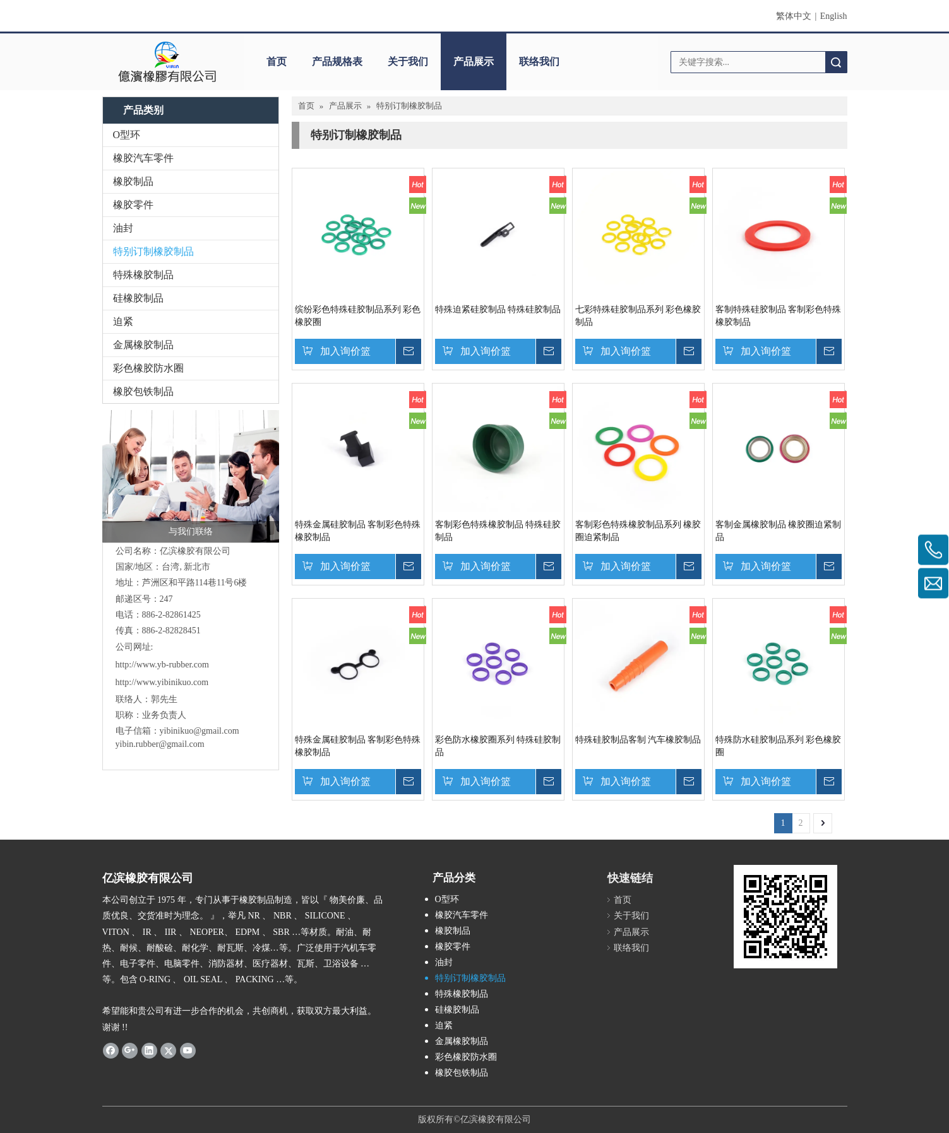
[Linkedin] (149, 1050)
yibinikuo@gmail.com (199, 731)
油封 (123, 228)
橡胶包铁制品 (143, 391)
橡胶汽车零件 (143, 158)
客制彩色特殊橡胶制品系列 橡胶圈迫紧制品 (638, 531)
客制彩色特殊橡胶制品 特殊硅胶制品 (498, 531)
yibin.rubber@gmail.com (161, 744)
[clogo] (167, 62)
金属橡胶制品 (143, 344)
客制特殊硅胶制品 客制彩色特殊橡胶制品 (778, 316)
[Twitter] (168, 1050)
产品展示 (473, 61)
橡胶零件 (133, 204)
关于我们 (408, 61)
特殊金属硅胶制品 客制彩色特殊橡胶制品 (358, 531)
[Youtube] (188, 1050)
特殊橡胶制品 (143, 274)
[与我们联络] (190, 476)
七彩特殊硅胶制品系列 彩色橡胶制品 (638, 316)
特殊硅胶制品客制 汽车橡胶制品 (638, 739)
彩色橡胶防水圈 (148, 368)
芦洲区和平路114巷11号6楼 (195, 582)
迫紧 (123, 321)
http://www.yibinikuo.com (162, 682)
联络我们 (539, 61)
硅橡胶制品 (138, 298)
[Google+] (130, 1050)
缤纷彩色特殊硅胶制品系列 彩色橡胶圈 (358, 316)
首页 (276, 61)
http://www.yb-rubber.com (162, 664)
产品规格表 (337, 61)
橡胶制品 (133, 181)
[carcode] (785, 916)
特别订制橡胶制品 (153, 251)
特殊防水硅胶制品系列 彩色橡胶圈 (778, 746)
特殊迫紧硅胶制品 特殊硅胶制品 (498, 309)
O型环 (127, 134)
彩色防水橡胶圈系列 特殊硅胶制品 (498, 746)
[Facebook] (111, 1050)
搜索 (836, 62)
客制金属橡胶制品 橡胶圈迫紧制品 (778, 531)
